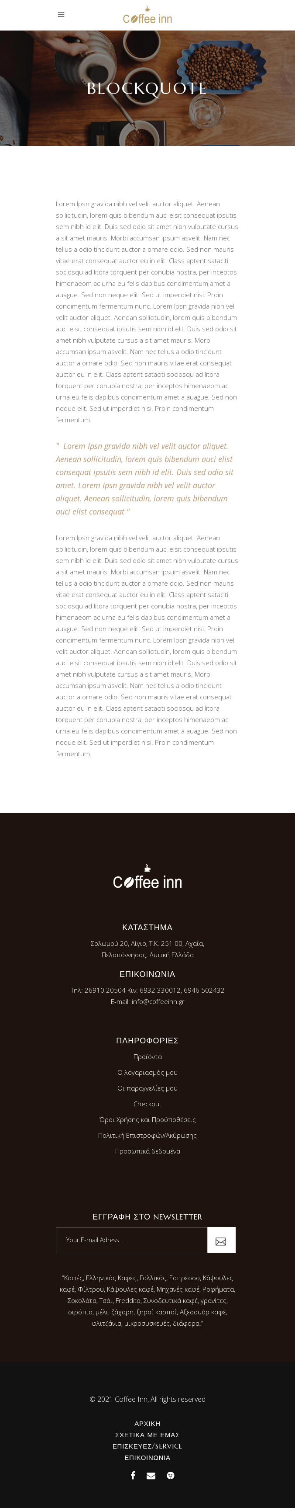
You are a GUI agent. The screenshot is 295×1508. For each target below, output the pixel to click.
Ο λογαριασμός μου (147, 1072)
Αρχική (147, 1423)
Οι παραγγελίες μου (147, 1088)
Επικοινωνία (147, 1457)
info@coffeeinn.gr (158, 1001)
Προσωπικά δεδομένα (147, 1151)
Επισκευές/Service (147, 1446)
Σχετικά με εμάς (147, 1435)
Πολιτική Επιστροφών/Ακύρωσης (147, 1135)
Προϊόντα (148, 1056)
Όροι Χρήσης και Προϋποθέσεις (147, 1119)
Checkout (147, 1103)
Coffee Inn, (132, 1399)
